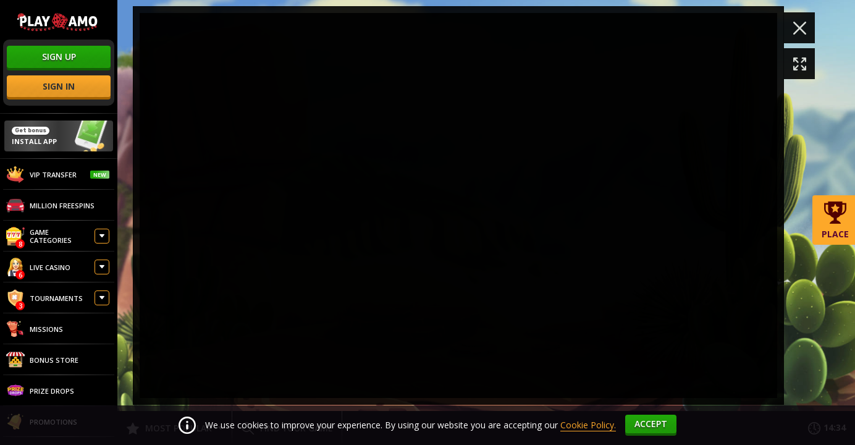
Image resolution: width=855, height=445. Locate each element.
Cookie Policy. (588, 425)
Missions (34, 329)
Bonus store (42, 359)
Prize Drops (40, 390)
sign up (59, 56)
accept (650, 424)
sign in (59, 86)
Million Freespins (50, 205)
